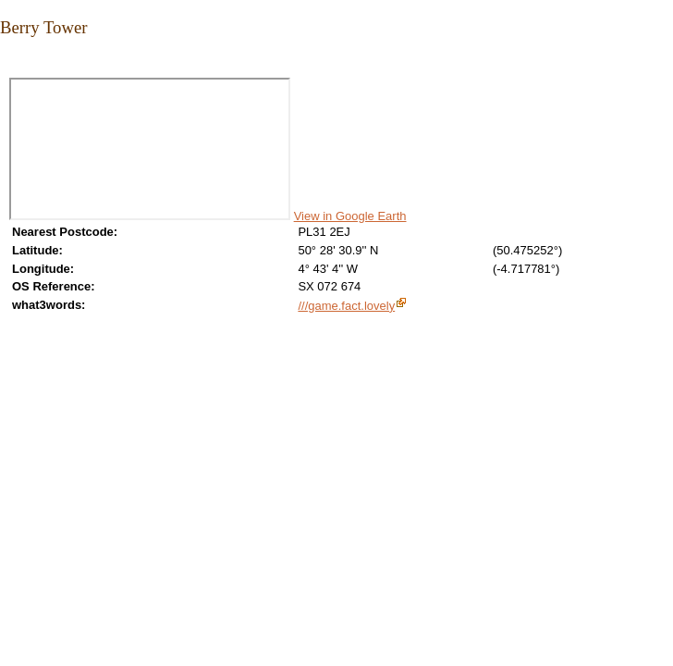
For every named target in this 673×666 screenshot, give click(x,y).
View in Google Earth (350, 216)
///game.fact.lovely (346, 306)
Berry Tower (43, 27)
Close (11, 66)
